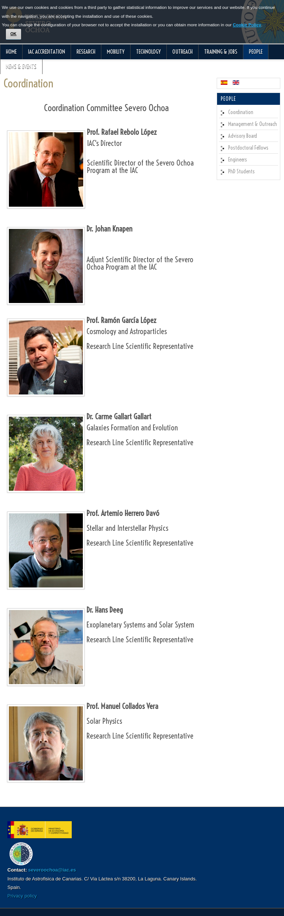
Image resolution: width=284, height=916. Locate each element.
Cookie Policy (247, 24)
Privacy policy (22, 896)
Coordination (28, 83)
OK (13, 33)
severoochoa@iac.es (52, 870)
